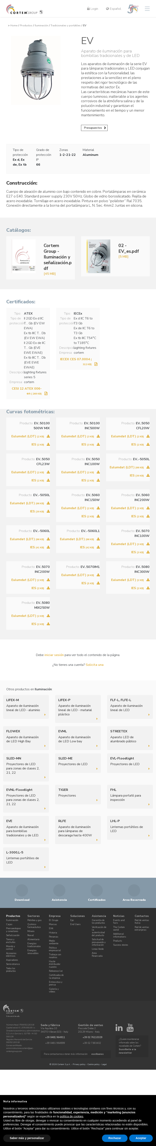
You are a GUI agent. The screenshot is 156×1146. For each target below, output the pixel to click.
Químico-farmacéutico (34, 926)
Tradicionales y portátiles (66, 25)
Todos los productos (11, 970)
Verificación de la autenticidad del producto (99, 931)
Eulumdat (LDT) (27, 436)
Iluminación (41, 25)
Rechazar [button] (114, 1138)
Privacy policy (79, 1064)
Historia (53, 932)
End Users (75, 924)
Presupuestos (93, 128)
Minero (30, 931)
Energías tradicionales (34, 945)
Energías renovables (32, 952)
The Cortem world (119, 928)
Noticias (118, 916)
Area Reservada (97, 954)
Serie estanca (13, 964)
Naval (30, 935)
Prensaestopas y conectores (13, 930)
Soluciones (77, 916)
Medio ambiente (53, 942)
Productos (26, 25)
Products (117, 940)
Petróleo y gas (34, 920)
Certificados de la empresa (56, 976)
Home (13, 25)
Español (113, 9)
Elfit (51, 928)
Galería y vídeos (54, 990)
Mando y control (10, 948)
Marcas (53, 924)
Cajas (9, 924)
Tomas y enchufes (10, 941)
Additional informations (119, 935)
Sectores (33, 916)
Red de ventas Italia (142, 921)
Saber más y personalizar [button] (27, 1138)
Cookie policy (93, 1064)
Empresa (55, 916)
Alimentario (33, 939)
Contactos (142, 916)
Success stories (120, 945)
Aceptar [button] (141, 1138)
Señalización (13, 935)
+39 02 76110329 (92, 1037)
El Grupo (53, 920)
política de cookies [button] (71, 1116)
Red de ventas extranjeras (142, 928)
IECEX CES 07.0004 (76, 361)
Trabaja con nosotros (55, 956)
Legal (104, 1064)
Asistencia (99, 916)
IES (37, 444)
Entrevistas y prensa (55, 983)
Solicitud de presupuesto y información (99, 942)
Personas (53, 936)
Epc (72, 920)
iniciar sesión (54, 655)
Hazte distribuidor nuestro (54, 964)
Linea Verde (98, 949)
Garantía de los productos (98, 921)
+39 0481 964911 (55, 1037)
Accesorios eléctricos (11, 954)
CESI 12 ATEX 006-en (27, 391)
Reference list (56, 971)
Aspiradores (12, 960)
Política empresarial (55, 949)
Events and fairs (119, 921)
